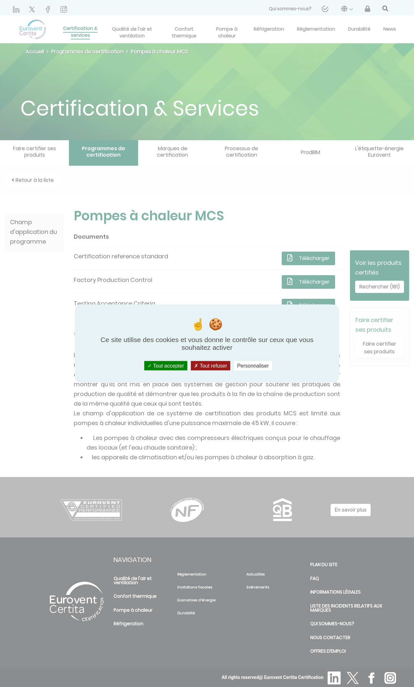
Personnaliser (253, 366)
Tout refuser (210, 366)
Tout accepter (165, 366)
